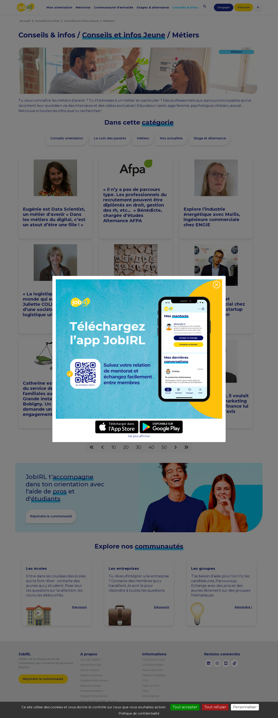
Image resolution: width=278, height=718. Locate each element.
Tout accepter (184, 707)
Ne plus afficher (139, 436)
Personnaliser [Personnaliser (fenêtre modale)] (245, 707)
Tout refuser (215, 707)
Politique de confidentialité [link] (139, 713)
